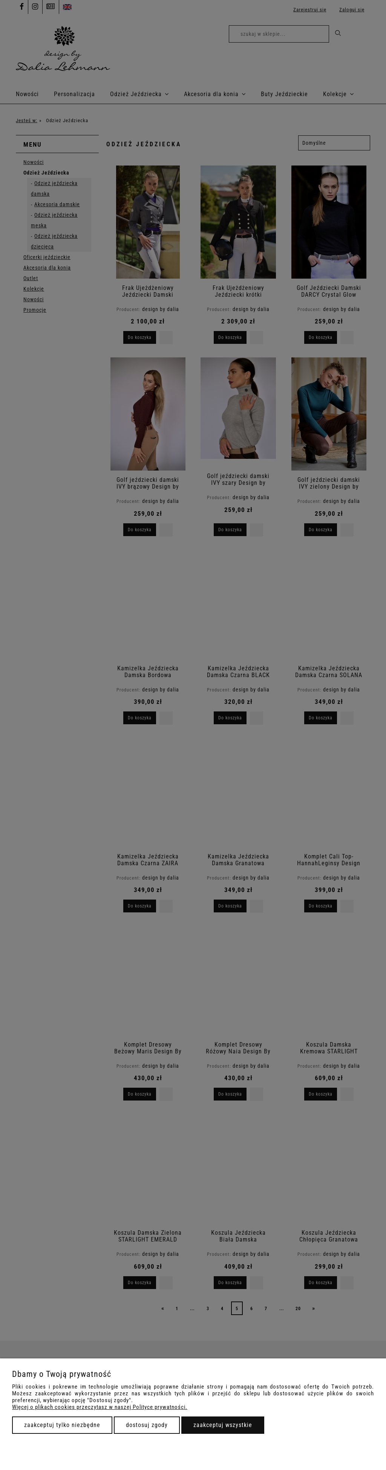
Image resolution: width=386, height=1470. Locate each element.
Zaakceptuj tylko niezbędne (62, 1425)
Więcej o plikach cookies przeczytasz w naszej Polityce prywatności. (99, 1407)
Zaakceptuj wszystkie (222, 1425)
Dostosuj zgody (147, 1425)
